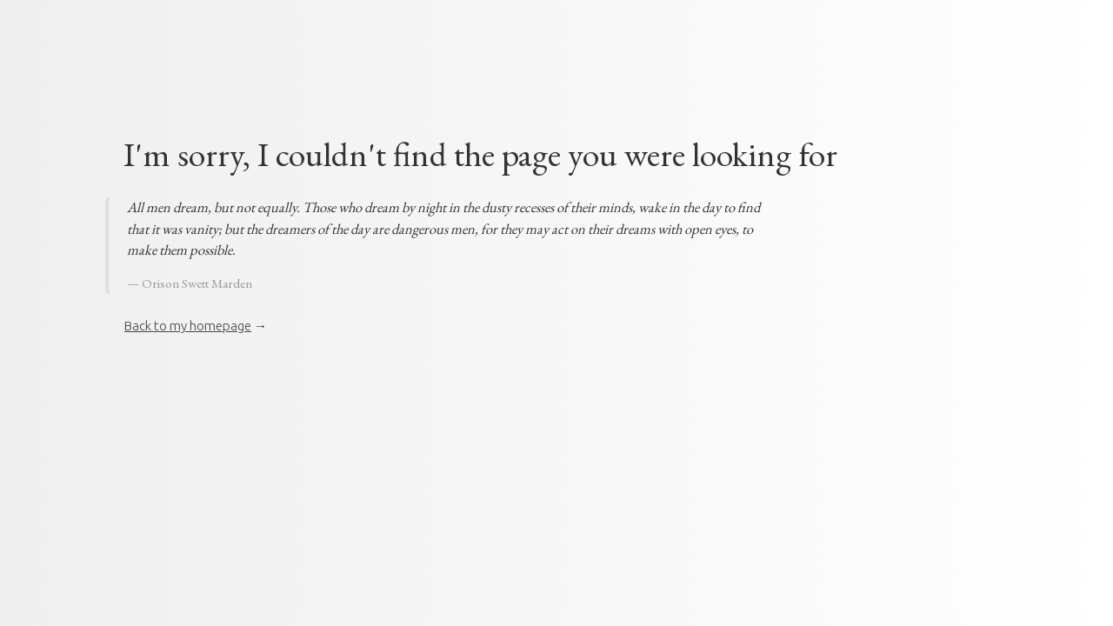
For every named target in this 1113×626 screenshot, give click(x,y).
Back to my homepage (187, 325)
